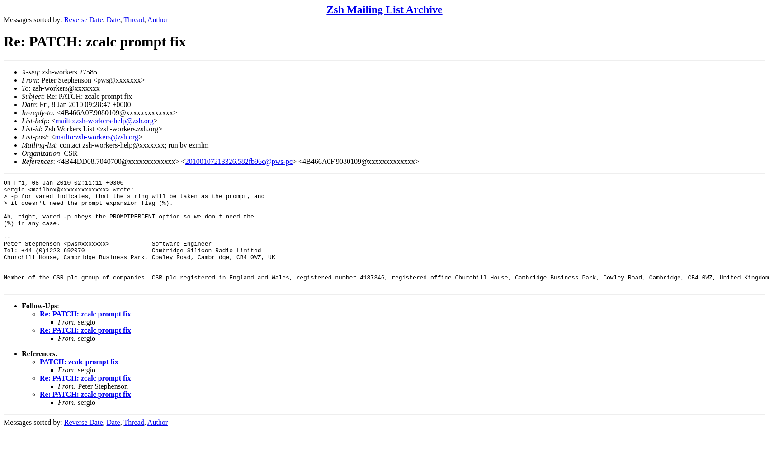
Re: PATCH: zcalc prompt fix (85, 335)
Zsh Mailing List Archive (384, 9)
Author (157, 19)
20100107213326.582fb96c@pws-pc (239, 161)
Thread (133, 19)
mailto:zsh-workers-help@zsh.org (104, 121)
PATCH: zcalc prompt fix (79, 383)
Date (113, 19)
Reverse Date (83, 19)
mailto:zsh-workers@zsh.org (96, 137)
